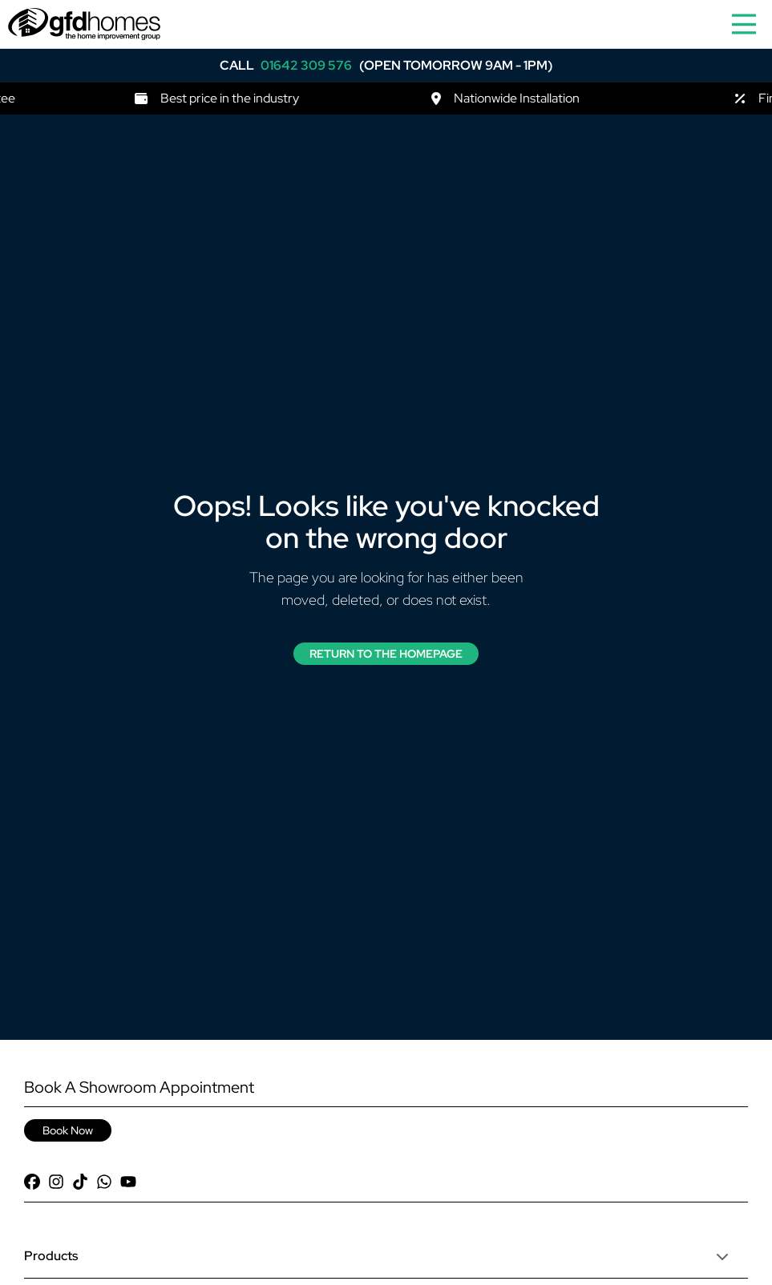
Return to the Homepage (386, 654)
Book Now (67, 1130)
